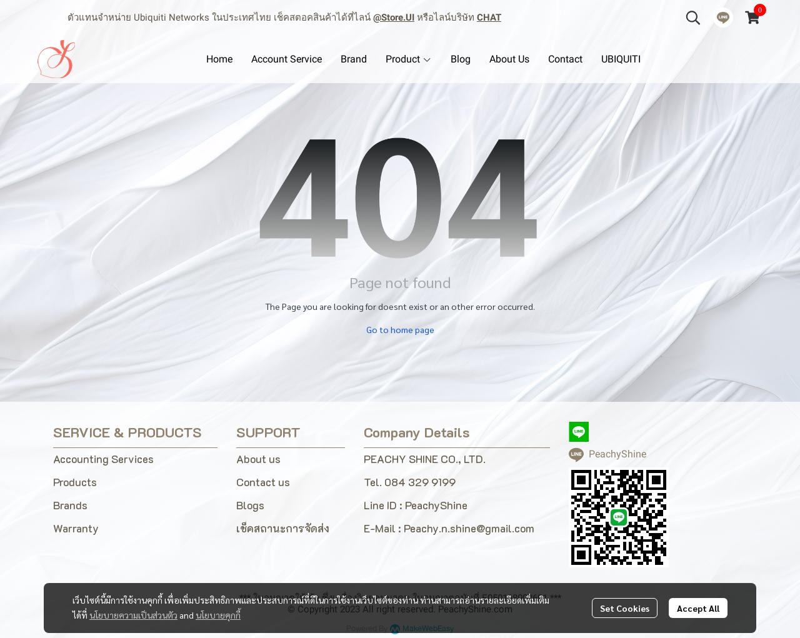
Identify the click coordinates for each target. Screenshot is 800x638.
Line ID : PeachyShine (416, 505)
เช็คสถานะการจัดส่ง (282, 528)
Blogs (250, 505)
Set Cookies (624, 608)
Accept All (698, 608)
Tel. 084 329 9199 (410, 482)
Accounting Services (103, 459)
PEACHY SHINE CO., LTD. (425, 459)
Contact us (263, 482)
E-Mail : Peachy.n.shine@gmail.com (449, 528)
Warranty (76, 528)
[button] (693, 17)
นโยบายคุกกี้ (218, 615)
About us (258, 459)
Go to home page (400, 329)
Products (75, 482)
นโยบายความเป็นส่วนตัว (133, 615)
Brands (70, 505)
